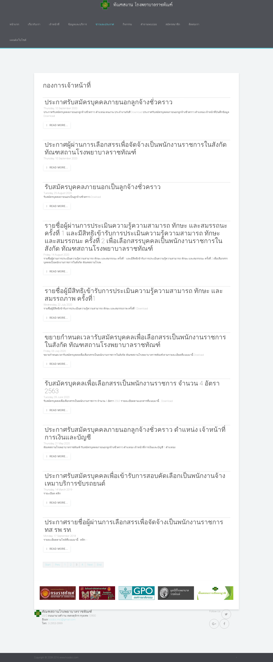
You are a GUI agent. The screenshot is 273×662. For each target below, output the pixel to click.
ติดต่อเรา (194, 24)
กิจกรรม (127, 24)
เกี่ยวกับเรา (34, 24)
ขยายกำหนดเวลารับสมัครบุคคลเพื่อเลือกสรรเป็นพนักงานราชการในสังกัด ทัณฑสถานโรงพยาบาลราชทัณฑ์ (135, 341)
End (99, 564)
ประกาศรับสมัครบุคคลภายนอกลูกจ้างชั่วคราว (109, 102)
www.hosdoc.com (68, 657)
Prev (57, 564)
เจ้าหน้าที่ (54, 24)
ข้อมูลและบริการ (77, 24)
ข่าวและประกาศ (105, 24)
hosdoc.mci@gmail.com (62, 619)
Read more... (57, 125)
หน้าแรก (14, 24)
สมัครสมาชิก (173, 24)
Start (48, 564)
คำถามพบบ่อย (149, 24)
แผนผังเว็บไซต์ (18, 40)
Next (90, 564)
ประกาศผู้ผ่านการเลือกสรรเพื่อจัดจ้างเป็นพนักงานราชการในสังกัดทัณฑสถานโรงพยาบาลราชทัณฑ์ (136, 148)
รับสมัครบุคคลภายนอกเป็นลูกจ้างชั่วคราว (103, 187)
